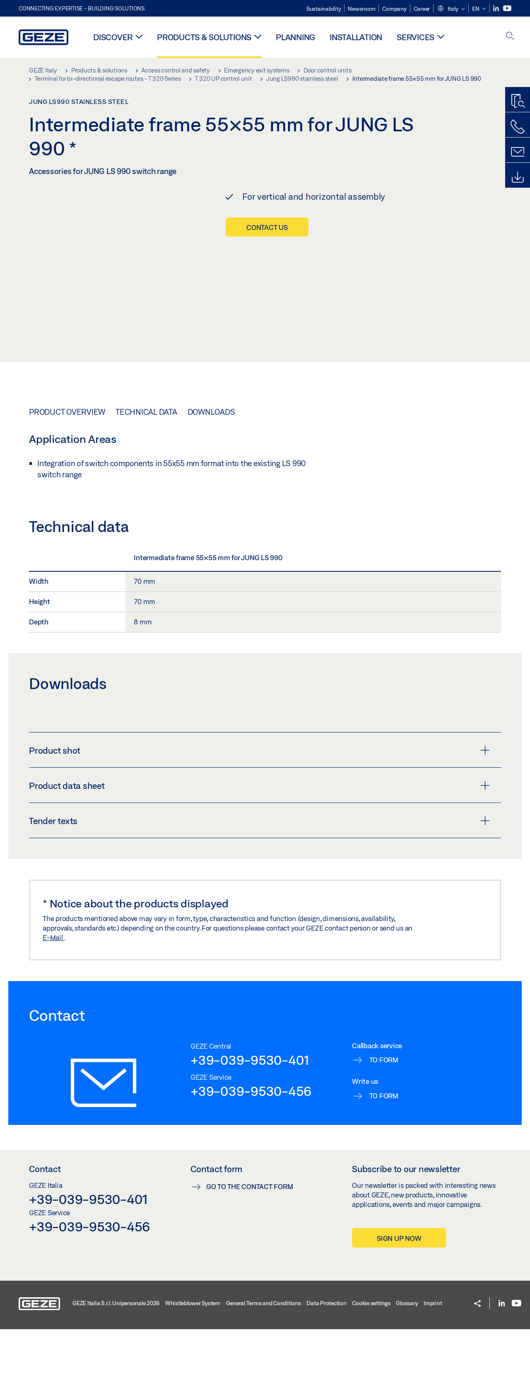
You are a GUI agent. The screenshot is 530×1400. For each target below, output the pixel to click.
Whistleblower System (192, 1374)
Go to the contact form (249, 1257)
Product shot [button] (259, 821)
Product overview (67, 482)
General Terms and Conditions (263, 1374)
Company (394, 8)
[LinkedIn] (496, 8)
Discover (112, 37)
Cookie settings (371, 1374)
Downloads (211, 482)
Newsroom (361, 8)
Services (415, 37)
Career (422, 8)
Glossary (407, 1374)
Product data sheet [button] (259, 856)
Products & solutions (204, 37)
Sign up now (399, 1309)
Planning (295, 37)
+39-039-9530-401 (249, 1130)
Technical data (146, 482)
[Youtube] (507, 8)
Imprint (433, 1374)
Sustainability (323, 8)
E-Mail (53, 1008)
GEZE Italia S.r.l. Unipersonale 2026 (115, 1374)
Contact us (267, 227)
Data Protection (326, 1374)
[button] (451, 9)
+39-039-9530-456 (250, 1161)
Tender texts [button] (259, 892)
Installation (356, 37)
